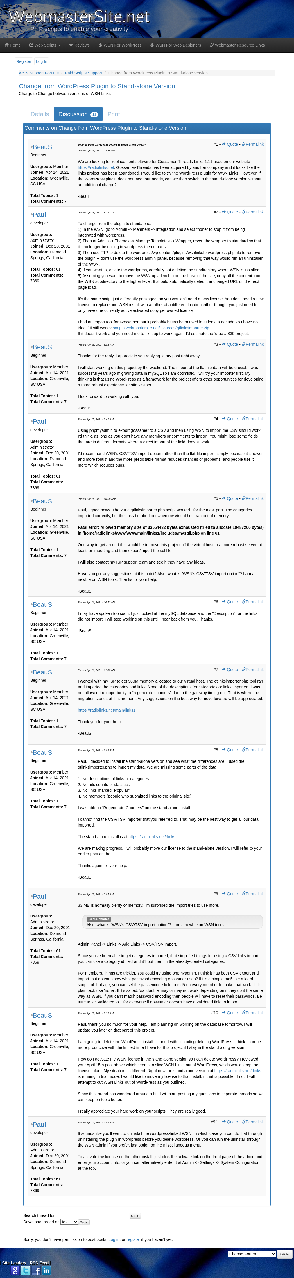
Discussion (78, 114)
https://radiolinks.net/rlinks (151, 836)
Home (13, 45)
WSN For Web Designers (175, 45)
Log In (41, 61)
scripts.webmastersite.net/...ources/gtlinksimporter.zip (161, 328)
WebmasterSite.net (79, 16)
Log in (113, 1239)
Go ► (135, 1215)
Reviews (79, 45)
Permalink (253, 144)
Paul (39, 214)
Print (113, 114)
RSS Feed (39, 1263)
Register (23, 61)
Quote (230, 144)
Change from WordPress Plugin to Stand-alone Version (97, 86)
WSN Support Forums (39, 73)
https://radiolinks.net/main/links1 (106, 710)
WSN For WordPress (119, 45)
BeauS (42, 147)
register (133, 1239)
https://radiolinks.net (96, 167)
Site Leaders (14, 1263)
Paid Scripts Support (83, 73)
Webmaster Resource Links (237, 45)
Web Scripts (44, 45)
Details (40, 114)
